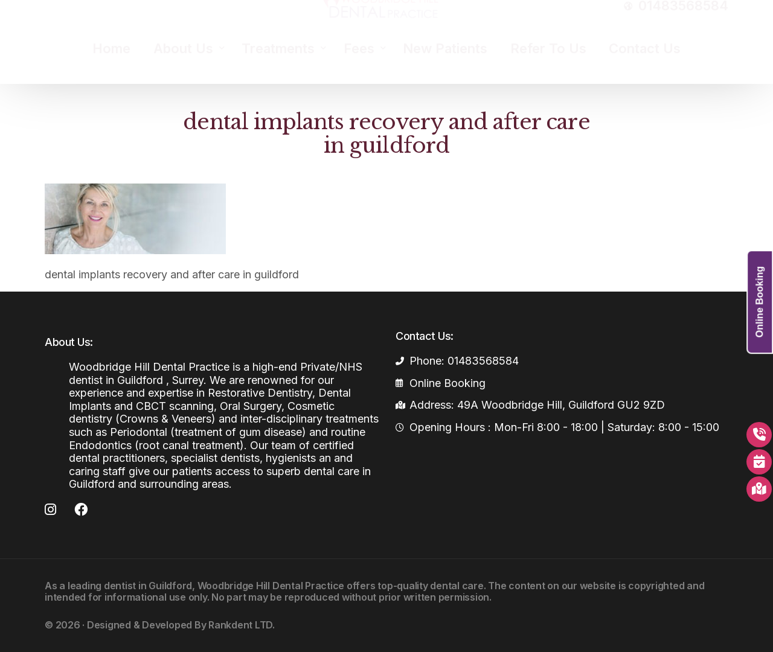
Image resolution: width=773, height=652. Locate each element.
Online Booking (759, 301)
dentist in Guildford (148, 586)
